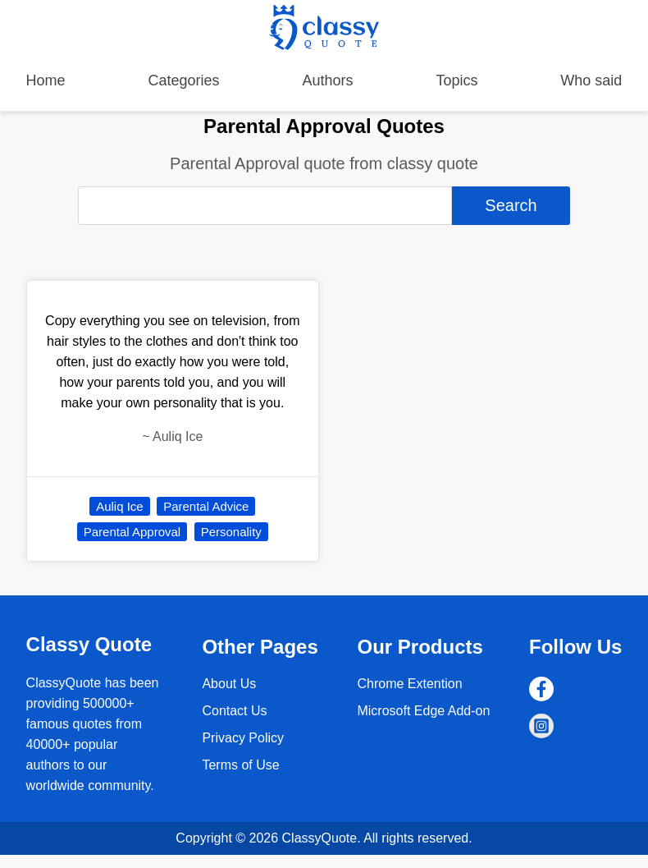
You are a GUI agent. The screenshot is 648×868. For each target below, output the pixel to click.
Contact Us (234, 711)
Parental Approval (132, 532)
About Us (229, 684)
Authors (327, 80)
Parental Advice (206, 506)
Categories (184, 80)
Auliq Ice (120, 506)
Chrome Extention (409, 684)
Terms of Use (240, 765)
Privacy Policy (243, 738)
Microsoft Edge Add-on (423, 711)
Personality (231, 532)
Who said (591, 80)
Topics (456, 80)
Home (46, 80)
